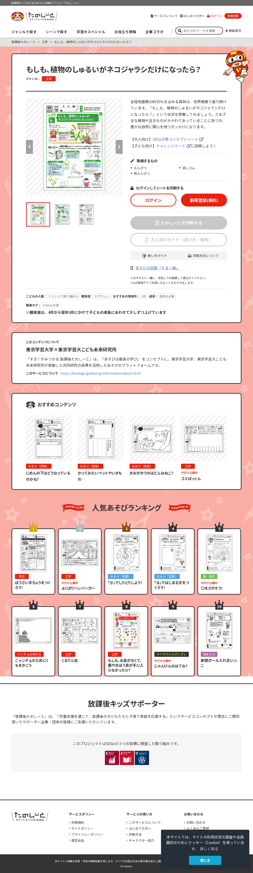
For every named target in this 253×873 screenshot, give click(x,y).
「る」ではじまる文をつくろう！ (171, 585)
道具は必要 (166, 296)
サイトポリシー (82, 828)
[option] (74, 147)
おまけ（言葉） (120, 576)
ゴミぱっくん (191, 478)
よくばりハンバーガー (78, 588)
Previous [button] (29, 147)
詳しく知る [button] (209, 848)
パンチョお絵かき (29, 654)
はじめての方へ (192, 16)
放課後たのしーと (23, 42)
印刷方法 (135, 834)
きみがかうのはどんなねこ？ (151, 473)
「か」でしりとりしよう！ (125, 582)
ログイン (214, 16)
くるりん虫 (69, 660)
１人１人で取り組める (63, 296)
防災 (22, 576)
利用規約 (77, 822)
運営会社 (77, 840)
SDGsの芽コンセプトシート (175, 139)
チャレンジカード (171, 145)
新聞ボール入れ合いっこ (219, 663)
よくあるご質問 (197, 828)
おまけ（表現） (38, 466)
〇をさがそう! (211, 588)
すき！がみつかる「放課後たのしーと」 (34, 16)
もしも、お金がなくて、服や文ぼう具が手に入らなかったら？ (126, 665)
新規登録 (233, 16)
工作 (45, 42)
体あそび (209, 654)
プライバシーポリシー (87, 834)
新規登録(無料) (204, 200)
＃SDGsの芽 (50, 305)
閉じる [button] (205, 860)
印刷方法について (206, 255)
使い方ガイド (157, 255)
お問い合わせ (196, 822)
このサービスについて (145, 822)
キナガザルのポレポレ (172, 654)
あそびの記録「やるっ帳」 (157, 268)
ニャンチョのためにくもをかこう (32, 663)
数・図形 (209, 576)
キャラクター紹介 (141, 840)
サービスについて (164, 16)
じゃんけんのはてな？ (171, 666)
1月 (143, 296)
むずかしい (102, 296)
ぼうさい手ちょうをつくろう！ (33, 585)
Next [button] (119, 147)
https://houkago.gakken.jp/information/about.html (100, 373)
